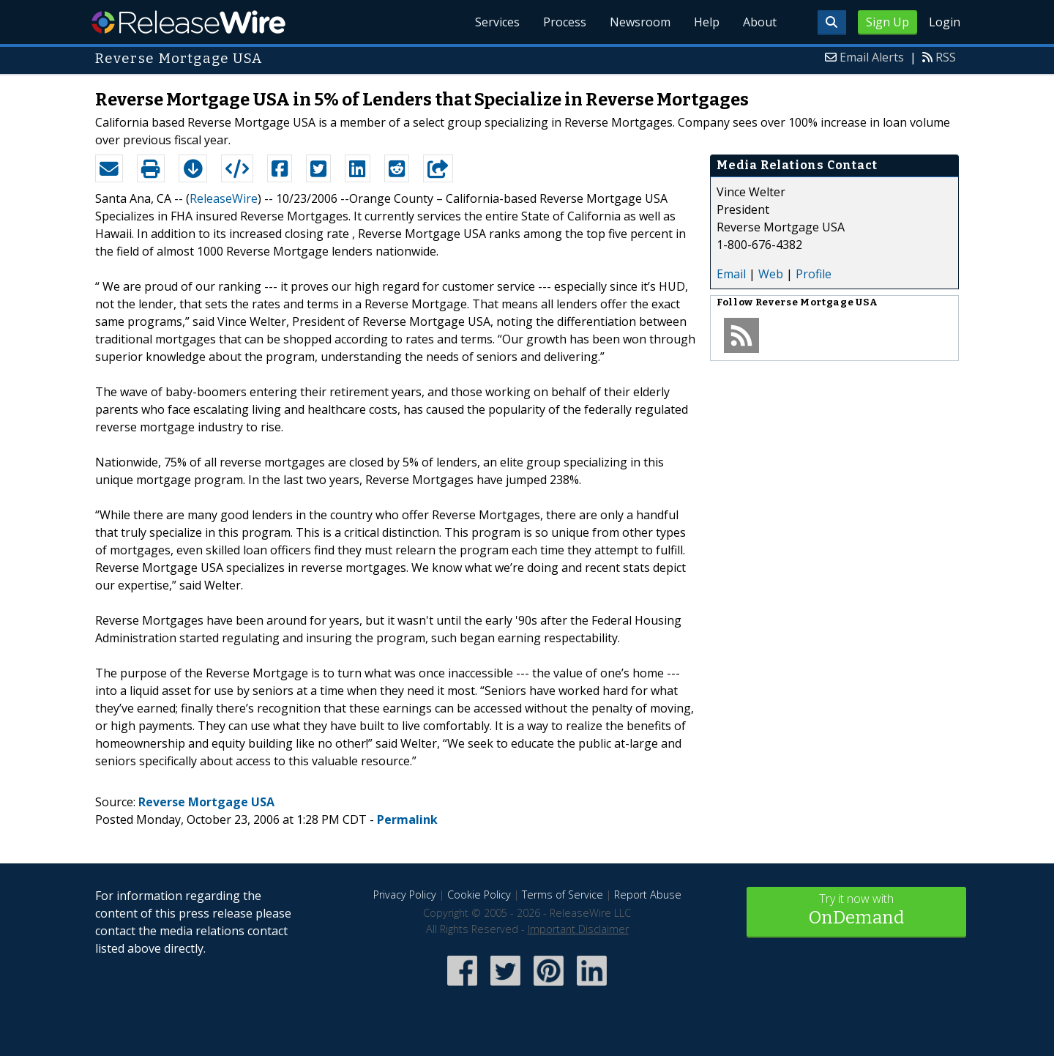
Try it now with (856, 910)
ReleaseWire (188, 22)
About (760, 22)
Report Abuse (647, 894)
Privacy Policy (404, 894)
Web (770, 274)
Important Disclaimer (578, 929)
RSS (945, 57)
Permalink (407, 819)
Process (564, 22)
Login (944, 22)
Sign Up (887, 22)
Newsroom (640, 22)
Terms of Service (562, 894)
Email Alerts (872, 57)
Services (497, 22)
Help (707, 22)
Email (731, 274)
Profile (813, 274)
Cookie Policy (479, 894)
